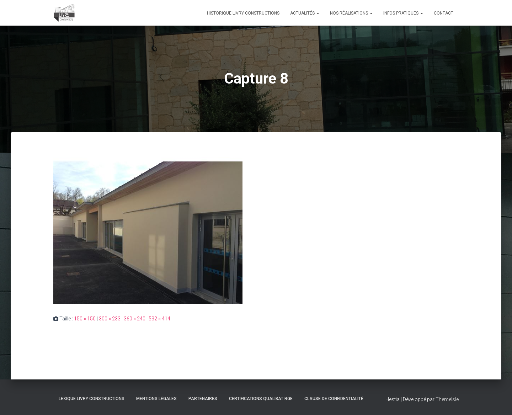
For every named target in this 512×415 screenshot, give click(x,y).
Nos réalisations (351, 13)
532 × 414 (159, 318)
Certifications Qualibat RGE (261, 398)
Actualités (304, 13)
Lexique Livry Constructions (91, 398)
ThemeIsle (447, 399)
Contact (443, 13)
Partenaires (202, 398)
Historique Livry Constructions (243, 13)
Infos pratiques (403, 13)
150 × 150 (85, 318)
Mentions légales (156, 398)
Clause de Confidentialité (333, 398)
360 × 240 (134, 318)
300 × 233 (110, 318)
